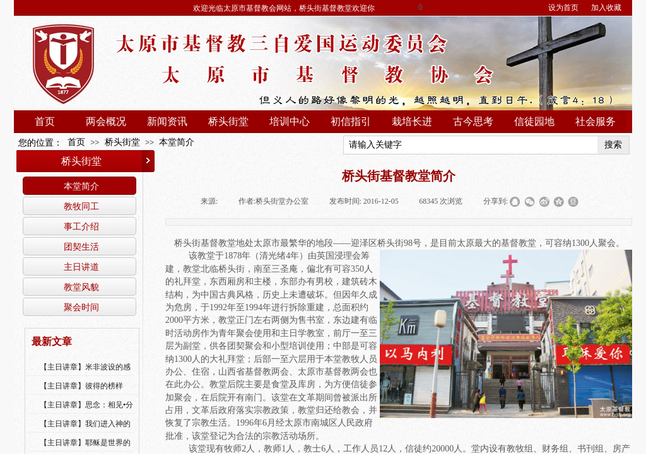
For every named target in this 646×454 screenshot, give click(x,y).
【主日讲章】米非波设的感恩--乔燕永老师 (85, 375)
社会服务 (595, 121)
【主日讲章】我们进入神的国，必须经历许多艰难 (85, 432)
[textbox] (470, 145)
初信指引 (351, 121)
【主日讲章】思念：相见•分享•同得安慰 (86, 413)
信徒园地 (534, 121)
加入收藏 (606, 7)
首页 (45, 121)
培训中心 (289, 121)
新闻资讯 (167, 121)
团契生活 (81, 247)
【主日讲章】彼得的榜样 (81, 385)
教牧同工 (81, 206)
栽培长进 (412, 121)
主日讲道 (81, 267)
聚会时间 (81, 307)
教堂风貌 (81, 287)
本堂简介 (176, 142)
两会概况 (106, 121)
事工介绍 (81, 226)
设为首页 (563, 7)
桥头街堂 (228, 121)
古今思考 (473, 121)
